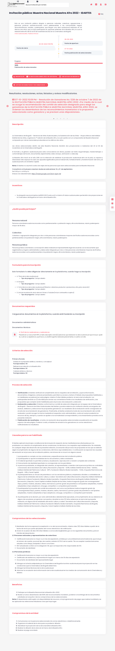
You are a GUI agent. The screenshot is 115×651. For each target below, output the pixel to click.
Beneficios (17, 587)
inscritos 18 (18, 79)
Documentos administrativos (24, 325)
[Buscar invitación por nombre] (46, 4)
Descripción (17, 127)
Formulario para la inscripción (26, 268)
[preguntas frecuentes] (101, 17)
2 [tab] (57, 121)
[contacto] (112, 207)
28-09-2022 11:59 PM (46, 47)
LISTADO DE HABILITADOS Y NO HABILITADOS (29, 88)
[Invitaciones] (96, 4)
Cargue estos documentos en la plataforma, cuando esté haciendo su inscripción (48, 317)
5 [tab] (67, 121)
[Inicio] (91, 4)
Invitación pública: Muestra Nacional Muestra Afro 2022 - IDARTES (50, 15)
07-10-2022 (69, 52)
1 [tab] (54, 121)
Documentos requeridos (23, 309)
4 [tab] (64, 121)
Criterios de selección (22, 353)
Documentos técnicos (21, 330)
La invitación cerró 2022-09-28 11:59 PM (41, 79)
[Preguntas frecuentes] (112, 203)
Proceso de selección (22, 388)
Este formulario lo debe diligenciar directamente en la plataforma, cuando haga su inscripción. (51, 274)
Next (107, 109)
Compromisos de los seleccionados (29, 521)
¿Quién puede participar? (24, 212)
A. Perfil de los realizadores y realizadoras (34, 335)
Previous (7, 109)
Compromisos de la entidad (25, 616)
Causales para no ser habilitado (27, 438)
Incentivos (17, 188)
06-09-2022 (69, 42)
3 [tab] (60, 121)
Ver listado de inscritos (69, 79)
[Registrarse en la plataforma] (105, 4)
